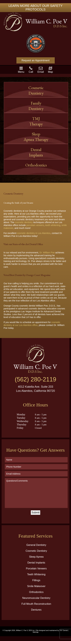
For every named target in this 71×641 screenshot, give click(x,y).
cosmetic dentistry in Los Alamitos (33, 233)
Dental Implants (36, 152)
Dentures (36, 609)
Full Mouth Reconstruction (36, 603)
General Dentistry (36, 545)
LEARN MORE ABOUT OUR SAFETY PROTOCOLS (35, 7)
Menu (21, 69)
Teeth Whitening (36, 574)
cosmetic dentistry (24, 222)
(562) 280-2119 (35, 379)
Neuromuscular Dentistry (36, 598)
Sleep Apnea (36, 556)
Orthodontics (36, 167)
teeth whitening (52, 225)
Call (31, 69)
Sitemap (35, 632)
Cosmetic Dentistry (36, 550)
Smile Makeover (36, 586)
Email (40, 69)
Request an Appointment (35, 60)
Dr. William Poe (47, 252)
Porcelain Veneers (36, 568)
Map (50, 69)
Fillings (36, 580)
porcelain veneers (35, 225)
